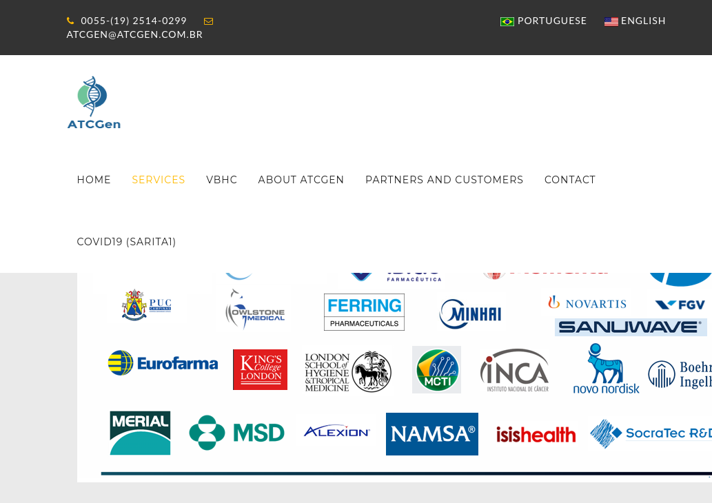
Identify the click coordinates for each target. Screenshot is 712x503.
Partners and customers (444, 180)
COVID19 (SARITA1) (127, 242)
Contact (570, 180)
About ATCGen (301, 180)
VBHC (221, 180)
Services (158, 180)
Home (94, 180)
